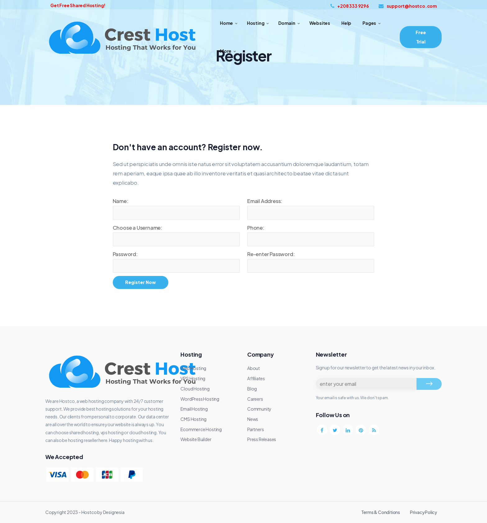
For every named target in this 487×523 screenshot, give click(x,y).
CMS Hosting (193, 419)
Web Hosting (193, 368)
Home (226, 23)
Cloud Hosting (194, 388)
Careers (255, 399)
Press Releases (261, 439)
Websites (319, 23)
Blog (252, 388)
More (225, 51)
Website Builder (195, 439)
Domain (286, 23)
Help (346, 23)
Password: (125, 254)
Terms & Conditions (380, 512)
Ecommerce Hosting (201, 429)
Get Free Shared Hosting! (78, 5)
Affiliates (256, 378)
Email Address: (264, 201)
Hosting (256, 23)
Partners (255, 429)
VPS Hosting (192, 378)
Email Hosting (193, 409)
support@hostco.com (408, 5)
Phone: (255, 227)
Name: (120, 201)
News (252, 419)
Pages (369, 23)
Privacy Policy (423, 512)
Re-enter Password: (270, 254)
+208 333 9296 (349, 5)
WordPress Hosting (199, 399)
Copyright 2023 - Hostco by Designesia (85, 512)
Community (259, 409)
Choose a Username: (137, 227)
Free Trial (421, 36)
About (253, 368)
